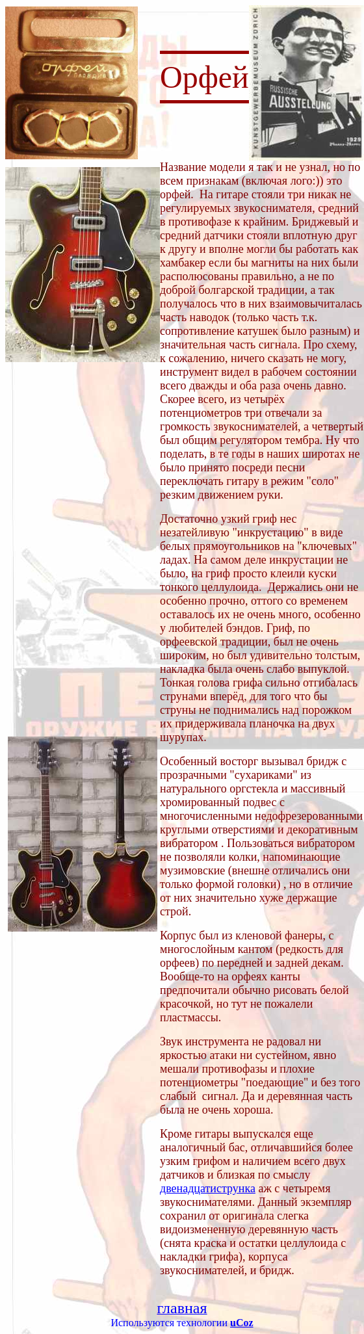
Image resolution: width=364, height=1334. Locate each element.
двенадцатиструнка (207, 1188)
